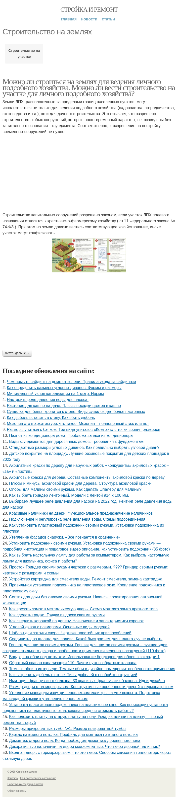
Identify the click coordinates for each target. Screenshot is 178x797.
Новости (89, 19)
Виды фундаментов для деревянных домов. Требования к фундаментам (76, 441)
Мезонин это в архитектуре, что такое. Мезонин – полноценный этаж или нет (78, 423)
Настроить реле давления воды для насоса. (48, 400)
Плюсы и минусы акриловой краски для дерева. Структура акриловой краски (80, 483)
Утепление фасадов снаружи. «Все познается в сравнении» (64, 537)
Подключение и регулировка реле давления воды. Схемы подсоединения (77, 519)
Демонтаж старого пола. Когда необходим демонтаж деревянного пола (74, 740)
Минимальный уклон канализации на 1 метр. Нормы (55, 394)
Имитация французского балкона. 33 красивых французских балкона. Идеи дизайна (87, 681)
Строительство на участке (24, 54)
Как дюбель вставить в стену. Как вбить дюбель (51, 417)
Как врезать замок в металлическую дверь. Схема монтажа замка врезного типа (83, 609)
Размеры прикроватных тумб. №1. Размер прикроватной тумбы (67, 728)
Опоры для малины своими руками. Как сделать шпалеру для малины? (75, 489)
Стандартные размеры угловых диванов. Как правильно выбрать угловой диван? (84, 447)
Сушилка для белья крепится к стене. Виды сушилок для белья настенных (76, 411)
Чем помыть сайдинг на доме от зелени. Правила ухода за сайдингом (71, 382)
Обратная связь (16, 791)
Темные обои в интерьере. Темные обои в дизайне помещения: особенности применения (92, 669)
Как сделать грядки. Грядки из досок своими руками (57, 615)
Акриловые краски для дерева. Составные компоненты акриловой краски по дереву (87, 477)
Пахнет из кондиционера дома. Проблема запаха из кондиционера (71, 435)
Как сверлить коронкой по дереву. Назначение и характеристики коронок (76, 621)
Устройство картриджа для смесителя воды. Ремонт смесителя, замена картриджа (86, 579)
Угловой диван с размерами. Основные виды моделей (59, 627)
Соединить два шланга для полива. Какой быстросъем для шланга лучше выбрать (86, 639)
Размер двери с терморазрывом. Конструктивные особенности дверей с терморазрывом (91, 687)
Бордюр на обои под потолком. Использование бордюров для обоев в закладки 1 (84, 657)
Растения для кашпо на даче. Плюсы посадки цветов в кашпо (64, 405)
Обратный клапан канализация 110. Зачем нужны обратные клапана (72, 663)
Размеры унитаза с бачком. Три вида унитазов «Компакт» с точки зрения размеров (83, 429)
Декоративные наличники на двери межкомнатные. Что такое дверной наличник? (84, 746)
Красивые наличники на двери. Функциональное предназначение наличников (81, 513)
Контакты (12, 778)
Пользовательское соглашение (38, 778)
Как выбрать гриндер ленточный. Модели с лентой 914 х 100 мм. (69, 495)
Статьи (108, 19)
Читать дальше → (17, 353)
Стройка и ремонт (89, 9)
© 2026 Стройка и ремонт (22, 771)
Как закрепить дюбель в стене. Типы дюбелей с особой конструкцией (73, 675)
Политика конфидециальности (25, 784)
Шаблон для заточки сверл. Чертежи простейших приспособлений (70, 633)
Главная (69, 19)
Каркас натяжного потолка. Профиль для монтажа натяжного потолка (73, 734)
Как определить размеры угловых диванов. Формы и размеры (64, 388)
